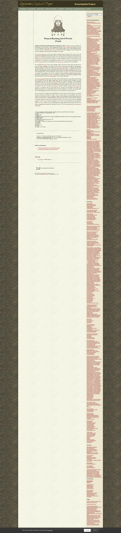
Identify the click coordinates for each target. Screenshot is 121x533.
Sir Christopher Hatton (91, 371)
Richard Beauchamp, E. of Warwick (93, 84)
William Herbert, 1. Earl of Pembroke (94, 383)
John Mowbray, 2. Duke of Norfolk (93, 74)
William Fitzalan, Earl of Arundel (93, 169)
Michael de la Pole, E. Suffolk (92, 63)
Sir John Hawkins (90, 411)
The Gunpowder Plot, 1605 (92, 449)
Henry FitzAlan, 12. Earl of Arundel (93, 391)
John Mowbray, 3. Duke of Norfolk (93, 161)
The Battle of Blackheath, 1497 (93, 208)
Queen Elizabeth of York (91, 204)
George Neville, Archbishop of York (93, 147)
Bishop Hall (89, 456)
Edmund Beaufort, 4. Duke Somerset (94, 151)
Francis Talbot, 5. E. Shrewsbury (93, 258)
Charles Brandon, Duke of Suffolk (93, 251)
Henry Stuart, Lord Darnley (92, 403)
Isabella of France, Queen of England (94, 25)
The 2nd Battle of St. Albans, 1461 (93, 118)
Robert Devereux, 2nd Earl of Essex (93, 369)
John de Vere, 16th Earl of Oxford (93, 269)
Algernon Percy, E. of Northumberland (94, 475)
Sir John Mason (90, 300)
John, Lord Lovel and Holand (92, 194)
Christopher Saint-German (92, 328)
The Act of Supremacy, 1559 (92, 346)
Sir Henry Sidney (90, 365)
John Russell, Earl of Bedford (92, 254)
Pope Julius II (89, 318)
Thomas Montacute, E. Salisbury (93, 83)
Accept (87, 530)
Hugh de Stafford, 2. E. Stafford (93, 64)
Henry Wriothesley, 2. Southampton (93, 377)
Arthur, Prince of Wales (91, 205)
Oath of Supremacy (90, 340)
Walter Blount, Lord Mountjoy (92, 191)
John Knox (89, 406)
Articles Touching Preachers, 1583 (93, 347)
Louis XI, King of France (91, 99)
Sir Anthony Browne (90, 286)
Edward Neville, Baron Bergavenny (93, 143)
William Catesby (90, 197)
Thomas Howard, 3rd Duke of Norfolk (94, 249)
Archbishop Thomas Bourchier (92, 159)
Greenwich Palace (90, 484)
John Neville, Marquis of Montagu (93, 146)
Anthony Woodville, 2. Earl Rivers (93, 135)
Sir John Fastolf (90, 89)
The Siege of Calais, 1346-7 (92, 42)
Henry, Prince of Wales (91, 448)
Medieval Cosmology (91, 22)
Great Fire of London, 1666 (92, 492)
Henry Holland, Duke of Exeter (92, 168)
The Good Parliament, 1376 (92, 51)
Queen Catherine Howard (91, 218)
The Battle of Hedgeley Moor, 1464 (93, 120)
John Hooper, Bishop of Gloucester (93, 310)
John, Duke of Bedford (91, 78)
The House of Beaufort (91, 110)
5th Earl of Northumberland (93, 260)
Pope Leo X (89, 319)
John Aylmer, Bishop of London (93, 311)
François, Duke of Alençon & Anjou (93, 400)
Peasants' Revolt (42, 62)
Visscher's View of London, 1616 (93, 520)
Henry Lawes (89, 461)
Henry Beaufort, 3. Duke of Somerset (94, 150)
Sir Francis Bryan (90, 266)
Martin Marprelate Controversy (92, 415)
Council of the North (90, 435)
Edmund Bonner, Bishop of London (93, 308)
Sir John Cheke (90, 297)
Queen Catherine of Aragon (92, 214)
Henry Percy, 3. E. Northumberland (93, 165)
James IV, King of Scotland (92, 227)
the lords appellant (52, 76)
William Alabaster (90, 455)
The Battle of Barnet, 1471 (92, 124)
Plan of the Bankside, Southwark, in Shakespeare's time (93, 512)
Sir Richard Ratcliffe (90, 196)
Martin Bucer (89, 326)
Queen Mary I (89, 222)
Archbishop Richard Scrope (92, 72)
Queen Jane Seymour (91, 216)
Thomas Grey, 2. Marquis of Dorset (93, 255)
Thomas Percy (60, 62)
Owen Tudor (89, 94)
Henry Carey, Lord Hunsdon (92, 358)
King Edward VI (90, 221)
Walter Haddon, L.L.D (91, 298)
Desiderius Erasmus (90, 325)
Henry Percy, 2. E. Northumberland (93, 164)
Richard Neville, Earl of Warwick (93, 142)
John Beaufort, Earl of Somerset (93, 88)
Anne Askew (89, 336)
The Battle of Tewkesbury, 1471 (93, 125)
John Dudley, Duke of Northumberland (94, 250)
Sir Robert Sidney (90, 366)
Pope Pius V (89, 322)
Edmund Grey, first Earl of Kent (93, 187)
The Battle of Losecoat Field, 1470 (93, 123)
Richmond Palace (90, 486)
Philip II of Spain (90, 408)
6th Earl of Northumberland (93, 262)
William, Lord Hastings (91, 167)
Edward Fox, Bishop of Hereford (93, 316)
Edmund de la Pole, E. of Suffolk (93, 183)
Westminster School (90, 494)
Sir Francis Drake (90, 410)
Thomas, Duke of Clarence (92, 77)
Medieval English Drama (91, 504)
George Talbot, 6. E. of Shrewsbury (93, 362)
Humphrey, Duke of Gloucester (93, 79)
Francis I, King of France (91, 233)
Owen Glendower (90, 70)
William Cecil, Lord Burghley (92, 350)
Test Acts (88, 482)
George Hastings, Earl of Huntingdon (94, 279)
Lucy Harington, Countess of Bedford (94, 460)
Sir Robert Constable (91, 338)
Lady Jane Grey (90, 293)
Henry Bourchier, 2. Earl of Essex (93, 276)
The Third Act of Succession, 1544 (93, 343)
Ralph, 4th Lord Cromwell (91, 198)
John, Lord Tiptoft (90, 96)
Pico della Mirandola (91, 324)
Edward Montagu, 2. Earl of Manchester (94, 477)
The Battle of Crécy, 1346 (91, 41)
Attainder (88, 438)
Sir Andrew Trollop (90, 176)
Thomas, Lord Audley (91, 243)
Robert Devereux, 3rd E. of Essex (93, 473)
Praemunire (89, 442)
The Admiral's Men (90, 427)
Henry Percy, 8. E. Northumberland (93, 381)
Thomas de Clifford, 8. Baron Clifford (94, 172)
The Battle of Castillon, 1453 (92, 102)
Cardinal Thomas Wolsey (91, 241)
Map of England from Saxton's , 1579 (92, 508)
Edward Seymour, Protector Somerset (94, 271)
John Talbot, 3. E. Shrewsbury (92, 180)
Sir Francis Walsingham (91, 352)
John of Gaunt (52, 49)
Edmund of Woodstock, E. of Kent (93, 28)
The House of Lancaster (91, 108)
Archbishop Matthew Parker (92, 367)
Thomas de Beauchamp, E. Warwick (94, 56)
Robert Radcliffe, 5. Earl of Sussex (93, 375)
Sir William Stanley (90, 158)
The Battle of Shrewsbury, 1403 (93, 71)
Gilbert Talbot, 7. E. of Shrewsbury (93, 364)
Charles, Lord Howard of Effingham (93, 384)
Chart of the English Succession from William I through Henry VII (94, 502)
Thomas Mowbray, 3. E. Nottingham (93, 73)
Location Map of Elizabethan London (94, 510)
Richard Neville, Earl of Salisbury (93, 141)
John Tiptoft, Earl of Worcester (92, 174)
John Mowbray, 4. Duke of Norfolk (93, 162)
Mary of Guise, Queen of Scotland (93, 229)
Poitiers (68, 47)
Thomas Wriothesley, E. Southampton (94, 244)
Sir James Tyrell (90, 186)
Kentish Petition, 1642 (91, 467)
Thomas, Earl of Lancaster (92, 29)
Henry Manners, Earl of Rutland (93, 275)
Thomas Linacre (90, 312)
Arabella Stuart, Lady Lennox (92, 453)
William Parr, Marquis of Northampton (94, 376)
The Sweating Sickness (91, 331)
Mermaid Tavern (90, 491)
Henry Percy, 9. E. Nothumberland (93, 382)
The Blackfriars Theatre (91, 422)
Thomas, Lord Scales (91, 193)
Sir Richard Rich (90, 245)
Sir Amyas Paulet (90, 397)
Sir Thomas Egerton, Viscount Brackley (94, 359)
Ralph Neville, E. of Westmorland (93, 58)
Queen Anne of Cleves (91, 217)
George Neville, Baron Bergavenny (93, 281)
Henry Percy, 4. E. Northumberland (93, 166)
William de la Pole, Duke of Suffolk (93, 82)
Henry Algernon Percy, (91, 259)
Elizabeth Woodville (90, 133)
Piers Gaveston (90, 26)
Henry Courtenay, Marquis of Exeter (93, 280)
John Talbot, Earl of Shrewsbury (93, 80)
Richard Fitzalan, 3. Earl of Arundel (93, 49)
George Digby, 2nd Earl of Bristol (93, 471)
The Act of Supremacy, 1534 (92, 341)
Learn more (50, 530)
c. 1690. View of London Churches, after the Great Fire (93, 522)
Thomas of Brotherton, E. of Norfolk (93, 27)
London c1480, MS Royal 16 (92, 506)
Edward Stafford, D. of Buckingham (93, 247)
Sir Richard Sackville (91, 295)
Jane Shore (89, 136)
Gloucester (60, 67)
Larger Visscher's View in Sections (93, 521)
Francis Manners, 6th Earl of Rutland (94, 390)
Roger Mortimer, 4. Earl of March (93, 61)
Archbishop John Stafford (91, 91)
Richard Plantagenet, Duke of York (93, 131)
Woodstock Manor (90, 488)
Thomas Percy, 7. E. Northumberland (94, 380)
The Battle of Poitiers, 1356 (92, 43)
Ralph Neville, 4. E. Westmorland (93, 263)
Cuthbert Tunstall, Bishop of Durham (94, 315)
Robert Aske (89, 335)
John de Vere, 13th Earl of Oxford (93, 171)
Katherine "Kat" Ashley (91, 360)
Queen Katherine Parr (91, 219)
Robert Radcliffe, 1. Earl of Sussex (93, 277)
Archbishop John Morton (91, 177)
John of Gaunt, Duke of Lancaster (93, 45)
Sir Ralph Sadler (90, 396)
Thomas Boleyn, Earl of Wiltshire (93, 252)
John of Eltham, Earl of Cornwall (93, 40)
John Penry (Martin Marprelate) (93, 416)
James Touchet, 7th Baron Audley (93, 190)
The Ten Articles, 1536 (91, 344)
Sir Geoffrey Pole (90, 273)
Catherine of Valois (90, 93)
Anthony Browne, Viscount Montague (94, 399)
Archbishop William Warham (92, 314)
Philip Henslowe (90, 420)
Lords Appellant (40, 78)
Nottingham (55, 82)
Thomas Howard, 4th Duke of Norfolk (94, 385)
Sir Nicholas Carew (90, 267)
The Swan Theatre (90, 425)
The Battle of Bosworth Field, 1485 (93, 126)
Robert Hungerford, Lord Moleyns (93, 192)
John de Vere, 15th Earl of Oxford (93, 268)
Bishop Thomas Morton (91, 457)
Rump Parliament (90, 466)
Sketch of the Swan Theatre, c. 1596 (94, 517)
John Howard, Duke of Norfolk (92, 163)
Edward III (40, 58)
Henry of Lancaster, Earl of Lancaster (94, 30)
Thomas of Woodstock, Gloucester (93, 47)
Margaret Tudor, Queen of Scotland (93, 226)
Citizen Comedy (90, 429)
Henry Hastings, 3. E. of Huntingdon (93, 388)
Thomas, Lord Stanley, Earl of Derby (94, 157)
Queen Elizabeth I (90, 223)
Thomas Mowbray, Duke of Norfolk (93, 59)
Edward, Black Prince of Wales (92, 39)
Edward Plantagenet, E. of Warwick (93, 178)
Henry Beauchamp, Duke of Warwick (94, 85)
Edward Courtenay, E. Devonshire (93, 372)
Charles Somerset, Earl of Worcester (94, 257)
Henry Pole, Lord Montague (92, 272)
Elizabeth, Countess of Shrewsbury (93, 363)
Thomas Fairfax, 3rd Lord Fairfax (93, 472)
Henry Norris (89, 292)
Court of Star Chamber (91, 434)
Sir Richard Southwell (91, 289)
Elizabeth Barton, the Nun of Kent (93, 330)
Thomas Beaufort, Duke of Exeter (93, 86)
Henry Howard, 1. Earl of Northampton (94, 386)
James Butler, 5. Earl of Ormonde (93, 185)
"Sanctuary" (89, 496)
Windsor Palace (90, 487)
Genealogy (40, 159)
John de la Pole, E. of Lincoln (92, 182)
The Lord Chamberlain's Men (92, 428)
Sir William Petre (90, 296)
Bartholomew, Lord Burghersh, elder (93, 34)
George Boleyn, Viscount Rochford (93, 253)
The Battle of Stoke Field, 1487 (93, 127)
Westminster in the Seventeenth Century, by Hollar (93, 519)
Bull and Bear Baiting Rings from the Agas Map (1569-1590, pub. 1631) (94, 516)
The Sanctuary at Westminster (92, 495)
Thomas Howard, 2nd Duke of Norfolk (94, 248)
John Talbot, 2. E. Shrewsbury (92, 179)
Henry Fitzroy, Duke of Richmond (93, 224)
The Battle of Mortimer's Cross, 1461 (94, 117)
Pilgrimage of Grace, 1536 (92, 334)
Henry (49, 96)
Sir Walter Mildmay (90, 395)
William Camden (90, 413)
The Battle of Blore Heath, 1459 (93, 113)
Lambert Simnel (90, 206)
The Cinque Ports (90, 490)
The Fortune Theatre (91, 423)
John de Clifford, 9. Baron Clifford (93, 173)
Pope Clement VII (90, 320)
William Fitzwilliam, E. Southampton (93, 285)
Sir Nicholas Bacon (90, 353)
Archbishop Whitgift (90, 414)
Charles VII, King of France (92, 97)
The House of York (90, 109)
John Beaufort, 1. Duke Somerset (93, 148)
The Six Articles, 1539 (91, 345)
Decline (95, 530)
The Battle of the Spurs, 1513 (92, 234)
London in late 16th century (92, 509)
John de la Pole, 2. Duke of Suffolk (93, 181)
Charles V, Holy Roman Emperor (93, 236)
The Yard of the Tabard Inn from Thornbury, (93, 524)
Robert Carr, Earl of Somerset (92, 452)
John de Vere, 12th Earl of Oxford (93, 170)
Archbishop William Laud (91, 458)
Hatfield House (90, 485)
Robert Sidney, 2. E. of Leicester (93, 474)
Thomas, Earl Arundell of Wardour (93, 392)
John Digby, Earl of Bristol (92, 470)
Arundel (72, 71)
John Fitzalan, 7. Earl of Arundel (93, 95)
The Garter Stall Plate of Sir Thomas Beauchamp (49, 148)
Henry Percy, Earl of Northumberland (94, 67)
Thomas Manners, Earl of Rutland (93, 274)
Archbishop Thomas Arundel (92, 55)
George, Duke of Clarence (92, 139)
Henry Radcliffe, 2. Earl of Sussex (93, 278)
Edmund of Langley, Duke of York (93, 46)
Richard (44, 64)
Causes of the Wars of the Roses (93, 107)
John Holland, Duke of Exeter (92, 62)
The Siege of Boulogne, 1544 (92, 239)
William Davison (90, 394)
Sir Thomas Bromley (91, 354)
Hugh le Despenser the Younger (93, 33)
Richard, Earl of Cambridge (92, 81)
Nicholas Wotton (90, 301)
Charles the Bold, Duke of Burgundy (93, 100)
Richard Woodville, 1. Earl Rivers (93, 134)
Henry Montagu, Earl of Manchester (93, 476)
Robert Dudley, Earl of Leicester (93, 356)
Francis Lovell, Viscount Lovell (92, 195)
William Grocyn (90, 313)
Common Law (89, 432)
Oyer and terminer (90, 441)
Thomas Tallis (89, 329)
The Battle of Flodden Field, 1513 (93, 228)
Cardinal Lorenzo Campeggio (92, 304)
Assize (88, 437)
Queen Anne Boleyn (90, 215)
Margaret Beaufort (90, 152)
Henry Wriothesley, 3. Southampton (93, 378)
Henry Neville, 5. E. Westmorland (93, 264)
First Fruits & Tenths (90, 439)
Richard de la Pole (90, 184)
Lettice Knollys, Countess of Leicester (94, 361)
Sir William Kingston (90, 287)
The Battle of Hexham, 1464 (92, 121)
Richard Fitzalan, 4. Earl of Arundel (93, 54)
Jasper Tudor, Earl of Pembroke (93, 154)
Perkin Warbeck (90, 207)
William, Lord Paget (90, 283)
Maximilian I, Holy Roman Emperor (93, 212)
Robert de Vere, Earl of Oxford (92, 57)
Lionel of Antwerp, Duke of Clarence (93, 44)
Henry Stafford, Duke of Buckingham (94, 155)
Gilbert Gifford (89, 398)
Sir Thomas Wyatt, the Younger (93, 302)
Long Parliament (90, 465)
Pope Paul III (89, 321)
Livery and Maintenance (91, 440)
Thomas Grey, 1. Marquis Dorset (93, 175)
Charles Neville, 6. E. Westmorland (93, 379)
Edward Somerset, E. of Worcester (93, 393)
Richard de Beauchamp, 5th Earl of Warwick (48, 149)
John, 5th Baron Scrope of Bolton (93, 189)
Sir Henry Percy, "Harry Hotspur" (93, 68)
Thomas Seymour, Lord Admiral (93, 270)
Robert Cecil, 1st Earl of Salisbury (93, 351)
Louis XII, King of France (91, 232)
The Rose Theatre (90, 424)
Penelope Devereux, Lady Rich (93, 370)
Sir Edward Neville (90, 282)
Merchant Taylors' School (91, 493)
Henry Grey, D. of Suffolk (91, 256)
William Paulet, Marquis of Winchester (94, 265)
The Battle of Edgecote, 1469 (92, 122)
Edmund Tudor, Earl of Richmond (93, 153)
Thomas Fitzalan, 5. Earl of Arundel (93, 75)
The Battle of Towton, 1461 (92, 119)
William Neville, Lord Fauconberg (93, 144)
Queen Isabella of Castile (91, 211)
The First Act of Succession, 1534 (93, 342)
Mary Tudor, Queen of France (92, 231)
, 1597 (91, 430)
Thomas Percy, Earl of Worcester (93, 69)
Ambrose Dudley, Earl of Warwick (93, 357)
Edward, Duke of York (91, 66)
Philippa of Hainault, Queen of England (94, 38)
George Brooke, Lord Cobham (92, 288)
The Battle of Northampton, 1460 (93, 115)
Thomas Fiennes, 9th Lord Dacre (93, 290)
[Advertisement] (26, 38)
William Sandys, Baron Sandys (93, 284)
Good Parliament (42, 54)
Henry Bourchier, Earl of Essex (92, 160)
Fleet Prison (89, 436)
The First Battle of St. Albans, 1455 (93, 112)
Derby (66, 67)
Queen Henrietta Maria (91, 463)
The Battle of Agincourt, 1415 (92, 101)
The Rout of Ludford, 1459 (92, 114)
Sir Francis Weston (90, 291)
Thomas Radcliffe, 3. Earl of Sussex (93, 374)
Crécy (65, 47)
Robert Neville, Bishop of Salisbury (93, 145)
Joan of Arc (89, 98)
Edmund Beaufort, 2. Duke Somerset (94, 149)
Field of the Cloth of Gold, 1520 (93, 235)
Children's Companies (91, 426)
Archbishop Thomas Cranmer (92, 242)
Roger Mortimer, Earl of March (92, 32)
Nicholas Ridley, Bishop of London (93, 309)
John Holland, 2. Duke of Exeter (93, 90)
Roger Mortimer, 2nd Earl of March (93, 50)
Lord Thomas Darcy (90, 337)
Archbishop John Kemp (91, 92)
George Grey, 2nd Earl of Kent (92, 188)
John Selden (89, 459)
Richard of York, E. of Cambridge (93, 48)
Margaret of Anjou (90, 130)
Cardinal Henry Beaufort (91, 87)
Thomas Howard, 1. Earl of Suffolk (93, 387)
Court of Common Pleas (91, 433)
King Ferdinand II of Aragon (92, 210)
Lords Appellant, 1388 (91, 53)
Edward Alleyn (89, 421)
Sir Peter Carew (90, 299)
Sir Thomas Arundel (90, 294)
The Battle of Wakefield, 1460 (92, 116)
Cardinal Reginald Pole (91, 305)
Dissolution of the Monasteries (92, 333)
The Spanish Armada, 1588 (92, 409)
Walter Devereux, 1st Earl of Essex (93, 368)
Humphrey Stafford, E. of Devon (93, 156)
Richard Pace (89, 327)
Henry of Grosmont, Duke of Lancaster (94, 31)
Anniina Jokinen (44, 173)
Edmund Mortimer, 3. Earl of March (93, 60)
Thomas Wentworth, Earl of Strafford (94, 469)
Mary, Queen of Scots (91, 402)
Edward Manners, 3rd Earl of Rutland (94, 373)
